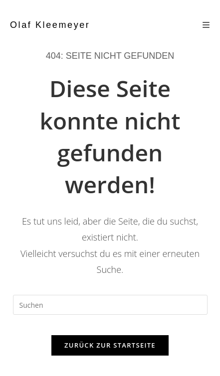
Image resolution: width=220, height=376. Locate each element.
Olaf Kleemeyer (50, 25)
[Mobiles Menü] (206, 24)
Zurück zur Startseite (110, 345)
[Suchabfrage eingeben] (110, 305)
